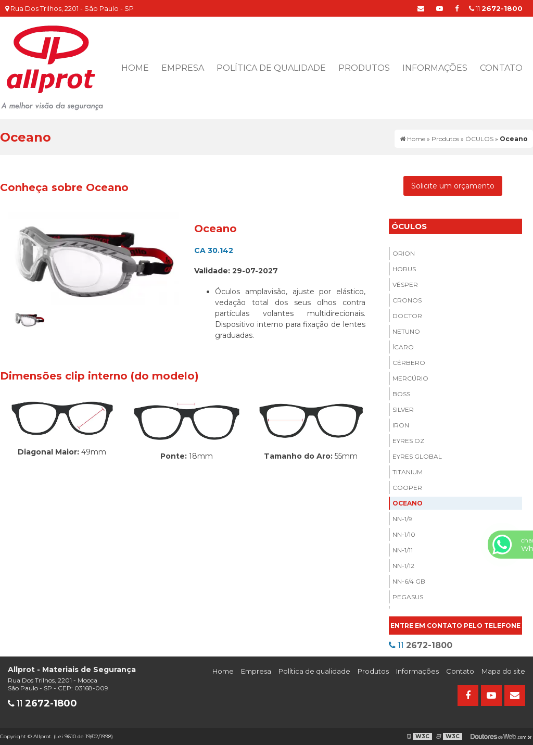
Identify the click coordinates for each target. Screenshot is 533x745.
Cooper (407, 487)
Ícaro (403, 347)
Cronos (407, 300)
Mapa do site (503, 671)
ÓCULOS (409, 226)
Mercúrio (410, 378)
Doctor (407, 316)
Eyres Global (417, 456)
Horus (404, 269)
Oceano (407, 503)
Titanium (407, 472)
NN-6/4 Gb (408, 581)
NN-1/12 (403, 566)
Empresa (182, 68)
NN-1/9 (402, 519)
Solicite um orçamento (452, 186)
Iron (400, 425)
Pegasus (407, 597)
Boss (401, 394)
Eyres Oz (408, 441)
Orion (403, 253)
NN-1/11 (402, 550)
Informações (434, 68)
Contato (501, 68)
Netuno (406, 331)
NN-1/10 (403, 534)
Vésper (405, 284)
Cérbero (408, 363)
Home (135, 68)
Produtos (364, 68)
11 (496, 8)
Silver (403, 409)
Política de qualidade (271, 68)
